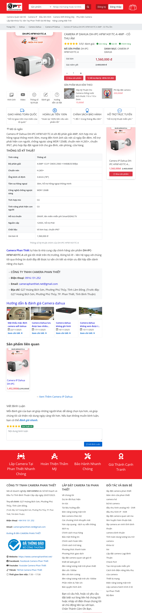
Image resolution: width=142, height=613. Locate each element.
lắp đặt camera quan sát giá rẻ (76, 557)
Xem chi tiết (15, 333)
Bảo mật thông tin (70, 536)
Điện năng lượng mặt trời (118, 582)
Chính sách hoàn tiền (72, 541)
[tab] (12, 94)
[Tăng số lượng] (81, 73)
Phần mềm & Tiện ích (72, 582)
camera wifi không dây (63, 17)
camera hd (111, 499)
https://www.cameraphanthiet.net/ (35, 556)
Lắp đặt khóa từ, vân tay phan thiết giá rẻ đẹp (28, 20)
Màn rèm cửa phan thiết (118, 495)
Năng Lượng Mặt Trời (62, 20)
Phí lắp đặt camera (122, 90)
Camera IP (32, 17)
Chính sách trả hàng (71, 545)
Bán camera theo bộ (72, 516)
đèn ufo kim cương (71, 574)
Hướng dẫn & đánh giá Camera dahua (36, 303)
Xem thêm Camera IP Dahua (56, 396)
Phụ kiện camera (84, 17)
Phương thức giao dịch (73, 553)
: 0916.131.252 (101, 78)
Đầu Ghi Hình (45, 17)
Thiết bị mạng (113, 578)
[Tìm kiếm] (88, 6)
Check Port (111, 561)
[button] (11, 60)
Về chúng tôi (68, 495)
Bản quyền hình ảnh (72, 586)
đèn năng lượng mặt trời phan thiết (79, 566)
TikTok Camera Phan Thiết (29, 569)
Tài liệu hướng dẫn (71, 507)
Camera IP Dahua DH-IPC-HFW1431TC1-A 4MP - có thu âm (17, 382)
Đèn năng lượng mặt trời (74, 511)
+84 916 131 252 (26, 520)
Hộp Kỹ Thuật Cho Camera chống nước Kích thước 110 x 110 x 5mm (86, 95)
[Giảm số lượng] (67, 73)
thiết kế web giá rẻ (71, 561)
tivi (107, 549)
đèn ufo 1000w (69, 570)
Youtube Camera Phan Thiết (32, 565)
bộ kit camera (113, 503)
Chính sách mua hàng (72, 532)
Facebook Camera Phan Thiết (34, 561)
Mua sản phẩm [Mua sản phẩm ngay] (73, 78)
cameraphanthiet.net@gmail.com (38, 284)
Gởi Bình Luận (93, 444)
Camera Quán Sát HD (16, 17)
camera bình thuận (115, 532)
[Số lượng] (74, 73)
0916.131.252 (33, 278)
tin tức (65, 503)
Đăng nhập (115, 6)
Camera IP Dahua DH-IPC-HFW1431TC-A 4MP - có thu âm (120, 163)
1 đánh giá (88, 43)
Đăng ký (102, 6)
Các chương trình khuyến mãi (76, 520)
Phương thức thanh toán (74, 549)
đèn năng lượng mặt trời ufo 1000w (79, 578)
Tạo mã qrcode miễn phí (118, 566)
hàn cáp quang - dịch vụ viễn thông (79, 524)
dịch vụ (65, 528)
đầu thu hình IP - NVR (116, 511)
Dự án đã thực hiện (71, 499)
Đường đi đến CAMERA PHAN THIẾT (24, 533)
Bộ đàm (110, 595)
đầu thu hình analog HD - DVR (120, 507)
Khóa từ (110, 545)
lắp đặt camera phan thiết (118, 491)
